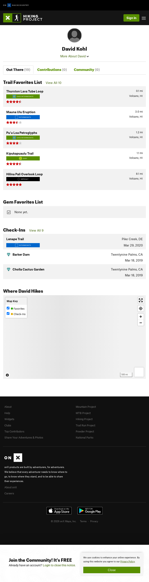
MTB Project (83, 413)
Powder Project (85, 431)
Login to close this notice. (59, 565)
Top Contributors (14, 431)
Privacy (94, 521)
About (8, 406)
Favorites (15, 308)
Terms (83, 521)
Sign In (131, 18)
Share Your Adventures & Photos (23, 437)
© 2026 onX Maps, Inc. (63, 521)
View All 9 (36, 230)
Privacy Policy (127, 561)
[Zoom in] (141, 317)
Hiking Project (84, 419)
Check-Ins (16, 314)
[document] (111, 564)
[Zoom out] (141, 323)
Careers (9, 493)
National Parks (84, 437)
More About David (74, 56)
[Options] (139, 372)
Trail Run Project (85, 425)
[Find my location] (141, 308)
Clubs (7, 425)
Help (7, 413)
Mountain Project (86, 406)
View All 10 (53, 83)
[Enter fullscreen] (141, 300)
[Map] (74, 337)
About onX (10, 487)
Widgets (9, 419)
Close (112, 570)
